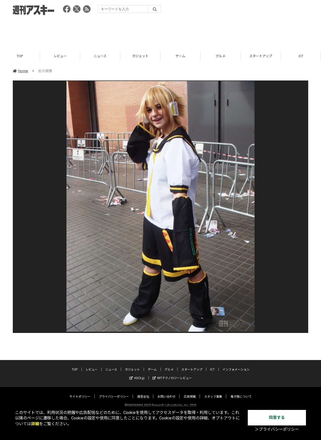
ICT (301, 55)
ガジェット (140, 55)
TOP (20, 55)
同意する (277, 417)
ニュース (100, 55)
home (20, 70)
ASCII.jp (137, 373)
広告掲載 (190, 392)
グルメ (220, 55)
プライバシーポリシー (114, 392)
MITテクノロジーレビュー (172, 373)
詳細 (35, 423)
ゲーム (180, 55)
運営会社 (143, 392)
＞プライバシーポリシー (277, 429)
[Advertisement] (160, 31)
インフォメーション (236, 365)
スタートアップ (260, 55)
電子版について (241, 392)
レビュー (60, 55)
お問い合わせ (166, 392)
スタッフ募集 (213, 392)
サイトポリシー (80, 392)
